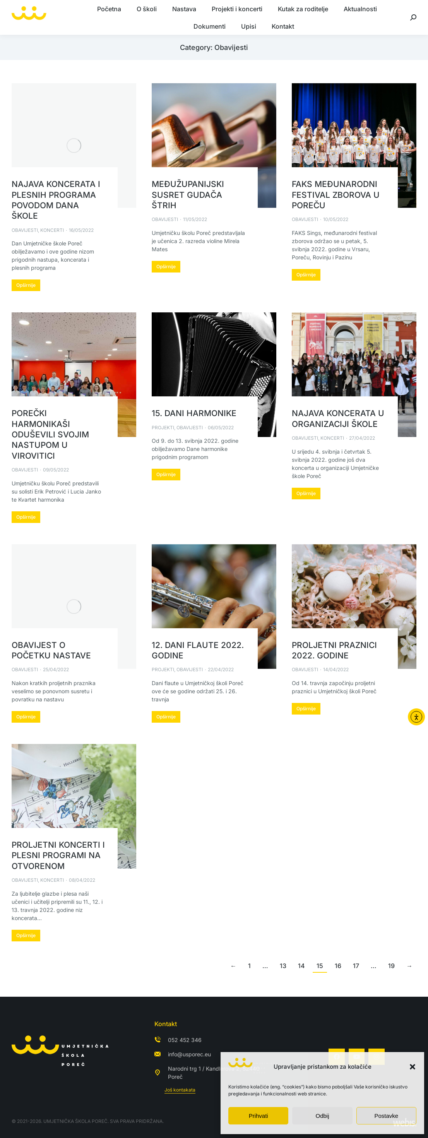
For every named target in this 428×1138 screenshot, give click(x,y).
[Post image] (74, 145)
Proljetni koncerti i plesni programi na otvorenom (58, 855)
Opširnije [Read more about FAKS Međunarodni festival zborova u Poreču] (306, 275)
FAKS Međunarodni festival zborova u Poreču (336, 194)
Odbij (322, 1115)
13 (283, 966)
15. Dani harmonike (194, 413)
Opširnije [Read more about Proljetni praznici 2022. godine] (306, 708)
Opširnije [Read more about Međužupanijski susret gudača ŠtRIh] (166, 266)
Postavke (386, 1115)
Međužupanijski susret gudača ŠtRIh (188, 194)
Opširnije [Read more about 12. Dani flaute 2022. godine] (166, 717)
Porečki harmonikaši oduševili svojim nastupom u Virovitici (50, 434)
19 (391, 966)
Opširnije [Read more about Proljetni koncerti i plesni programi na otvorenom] (26, 935)
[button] (412, 1067)
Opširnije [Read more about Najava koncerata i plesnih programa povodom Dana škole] (26, 285)
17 (356, 966)
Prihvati (258, 1115)
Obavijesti (25, 230)
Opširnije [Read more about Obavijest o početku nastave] (26, 717)
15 (320, 966)
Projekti (163, 427)
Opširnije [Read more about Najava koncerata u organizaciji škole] (306, 493)
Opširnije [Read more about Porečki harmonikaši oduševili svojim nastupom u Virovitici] (26, 517)
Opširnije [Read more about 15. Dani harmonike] (166, 474)
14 (301, 966)
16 (338, 966)
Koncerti (52, 230)
